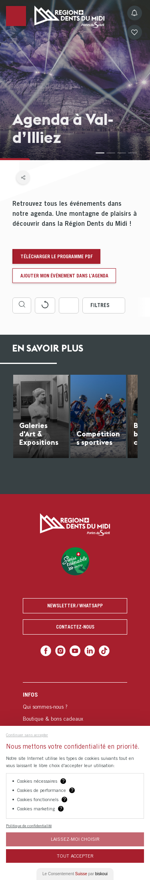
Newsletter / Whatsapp (75, 606)
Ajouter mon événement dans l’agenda (64, 276)
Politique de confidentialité (29, 825)
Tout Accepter (75, 856)
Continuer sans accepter (27, 734)
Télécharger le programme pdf (56, 256)
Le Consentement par (75, 874)
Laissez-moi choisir (75, 839)
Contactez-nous (75, 627)
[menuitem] (75, 724)
